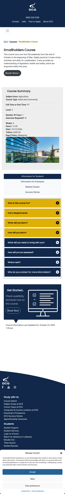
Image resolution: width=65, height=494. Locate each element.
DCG (6, 42)
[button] (61, 453)
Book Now (12, 73)
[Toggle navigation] (7, 30)
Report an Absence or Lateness (18, 437)
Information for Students (32, 176)
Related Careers (32, 187)
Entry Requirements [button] (17, 213)
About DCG (48, 21)
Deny (32, 479)
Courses (13, 42)
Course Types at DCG (13, 407)
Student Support (11, 428)
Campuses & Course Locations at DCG (21, 410)
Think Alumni (10, 443)
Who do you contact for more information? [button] (29, 272)
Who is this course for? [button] (19, 203)
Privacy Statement (37, 491)
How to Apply (35, 21)
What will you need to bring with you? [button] (26, 242)
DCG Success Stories (13, 416)
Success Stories (32, 192)
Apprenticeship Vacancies (15, 419)
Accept (32, 472)
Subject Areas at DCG (13, 404)
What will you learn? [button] (18, 222)
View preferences (32, 486)
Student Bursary (11, 446)
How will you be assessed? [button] (21, 252)
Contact (15, 21)
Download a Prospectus (14, 413)
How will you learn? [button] (17, 232)
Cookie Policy (25, 491)
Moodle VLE (9, 440)
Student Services (11, 431)
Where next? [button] (14, 262)
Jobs (24, 21)
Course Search (10, 401)
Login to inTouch (11, 434)
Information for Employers (32, 181)
